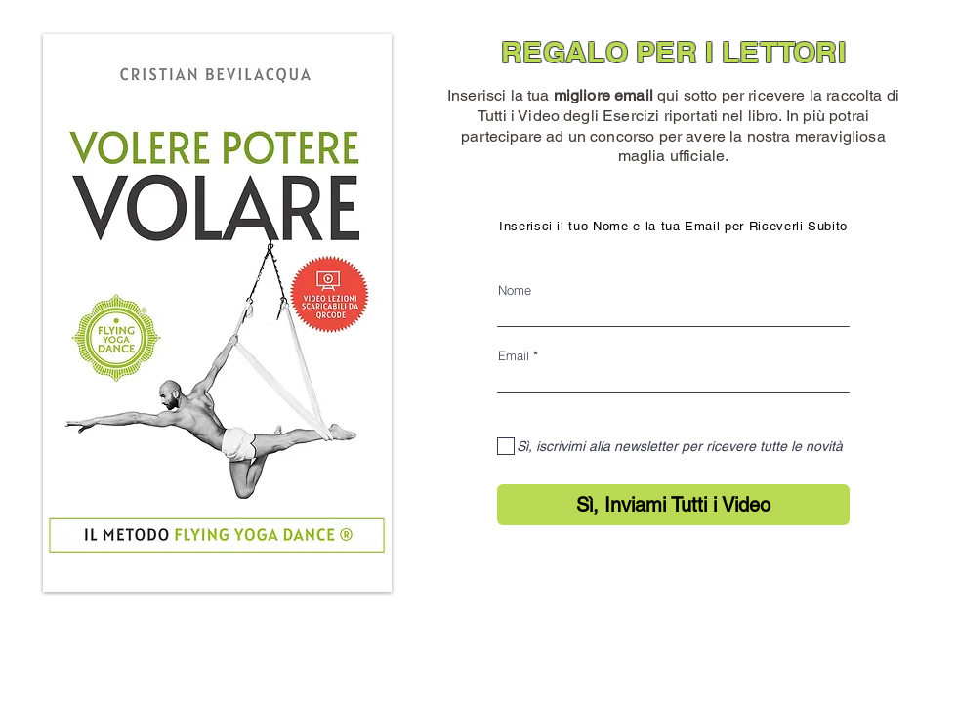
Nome (514, 290)
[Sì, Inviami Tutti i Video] (673, 504)
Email (513, 356)
